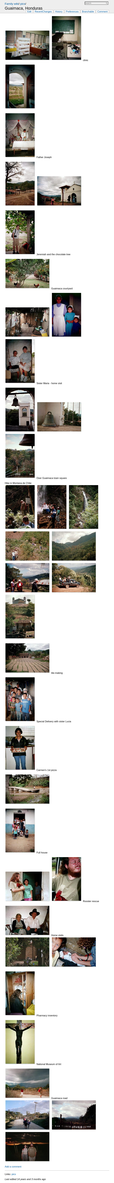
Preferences (72, 11)
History (58, 11)
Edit (29, 11)
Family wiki (12, 3)
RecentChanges (43, 11)
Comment (102, 11)
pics (22, 3)
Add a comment (13, 1166)
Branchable (88, 11)
